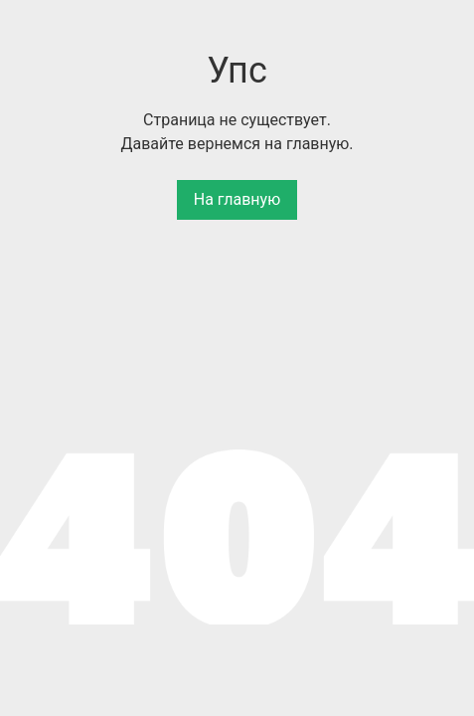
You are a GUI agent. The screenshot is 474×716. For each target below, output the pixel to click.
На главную (237, 199)
